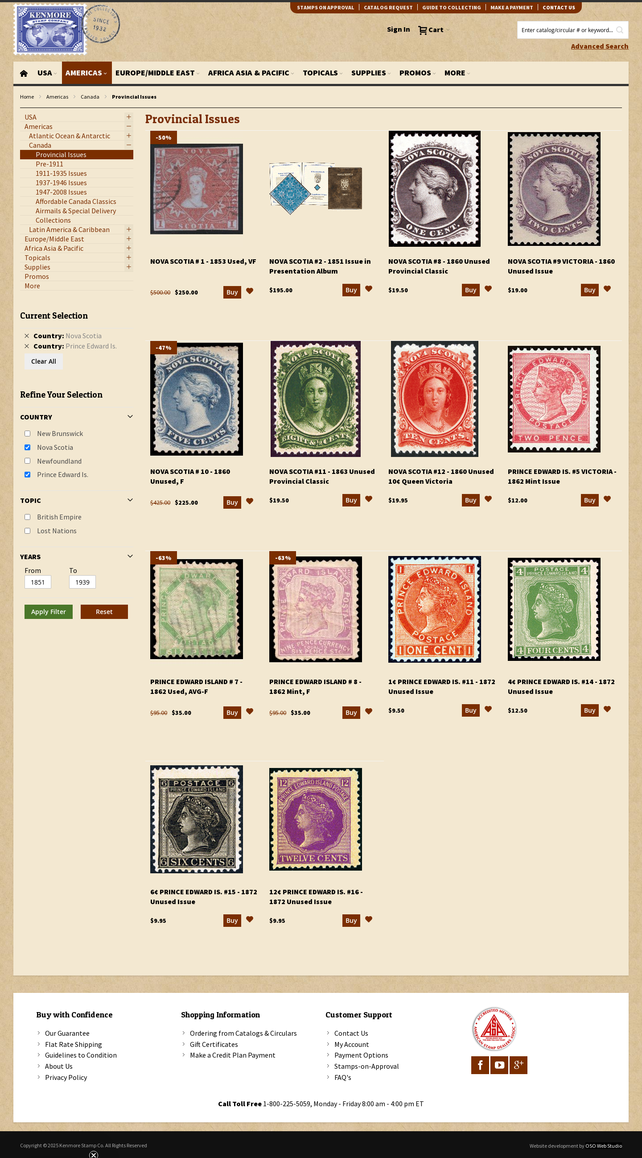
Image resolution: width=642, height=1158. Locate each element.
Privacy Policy (66, 1077)
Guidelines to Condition (81, 1054)
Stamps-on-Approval (366, 1066)
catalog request (388, 7)
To (73, 570)
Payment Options (361, 1054)
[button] (249, 292)
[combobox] (573, 30)
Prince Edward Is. (62, 474)
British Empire (59, 516)
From (33, 570)
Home (27, 96)
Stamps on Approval (325, 7)
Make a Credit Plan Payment (233, 1054)
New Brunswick (60, 433)
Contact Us (351, 1033)
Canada (90, 96)
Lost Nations (57, 530)
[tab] (76, 461)
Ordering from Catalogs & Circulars (243, 1033)
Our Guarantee (67, 1033)
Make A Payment (511, 7)
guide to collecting (451, 7)
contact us (559, 7)
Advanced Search (600, 46)
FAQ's (342, 1077)
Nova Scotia (55, 447)
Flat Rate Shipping (73, 1044)
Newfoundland (59, 461)
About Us (59, 1066)
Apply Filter (48, 611)
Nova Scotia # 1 (203, 261)
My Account (351, 1044)
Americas (57, 96)
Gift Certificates (214, 1044)
